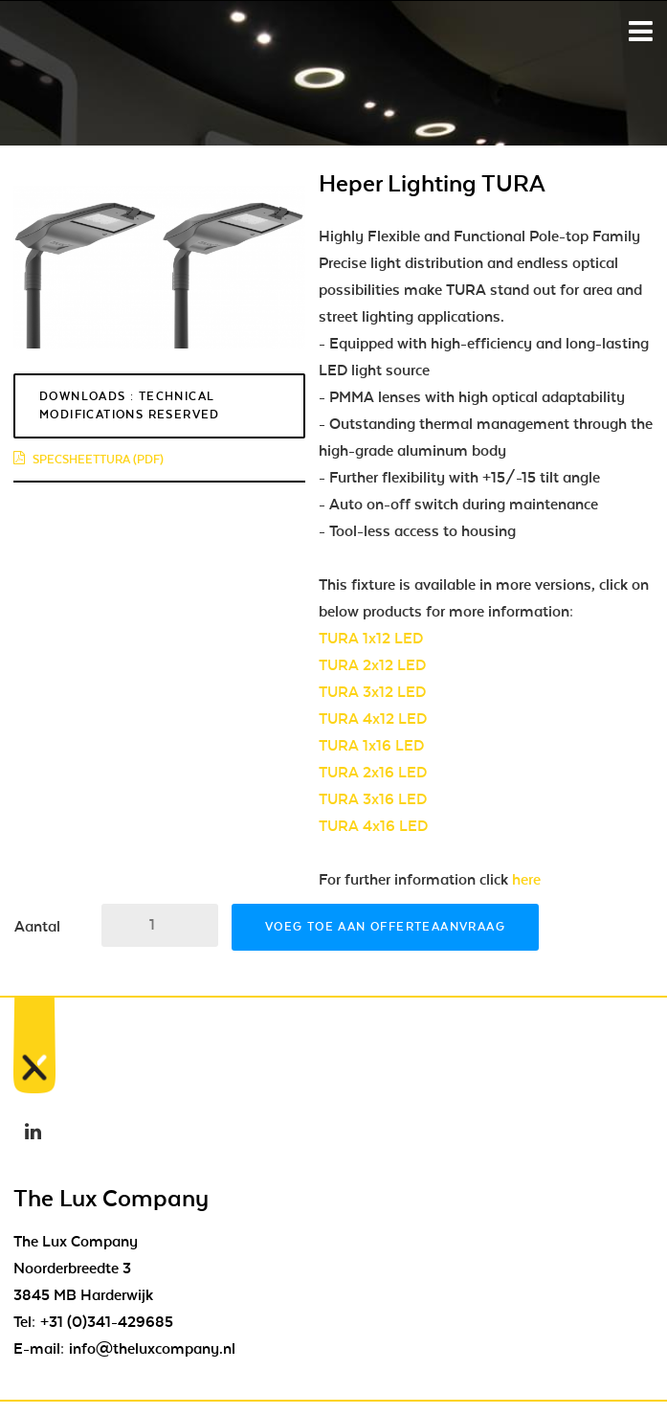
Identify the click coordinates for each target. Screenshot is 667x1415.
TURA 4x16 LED (373, 826)
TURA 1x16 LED (371, 745)
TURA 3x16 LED (373, 799)
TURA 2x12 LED (372, 665)
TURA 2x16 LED (373, 772)
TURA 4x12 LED (373, 719)
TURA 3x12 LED (372, 692)
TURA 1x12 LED (371, 638)
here (526, 879)
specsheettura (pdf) (88, 459)
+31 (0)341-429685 (106, 1322)
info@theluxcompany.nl (152, 1349)
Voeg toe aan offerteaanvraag (385, 926)
